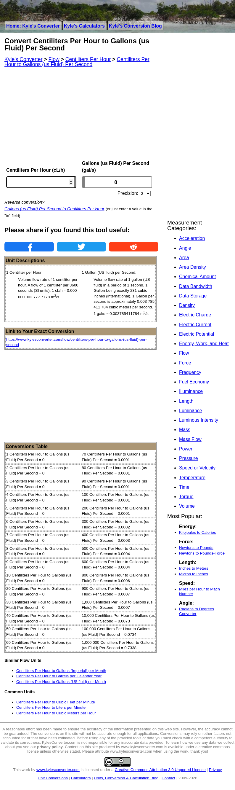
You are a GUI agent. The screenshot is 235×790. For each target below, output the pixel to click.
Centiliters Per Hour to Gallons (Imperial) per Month (61, 670)
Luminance (190, 410)
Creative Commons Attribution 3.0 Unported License (160, 769)
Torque (186, 496)
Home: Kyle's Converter (33, 25)
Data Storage (193, 295)
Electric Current (195, 324)
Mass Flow (190, 439)
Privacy (215, 769)
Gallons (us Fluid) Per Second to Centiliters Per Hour (54, 208)
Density (187, 305)
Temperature (192, 477)
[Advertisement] (81, 113)
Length (186, 401)
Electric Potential (196, 334)
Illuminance (191, 391)
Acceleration (192, 238)
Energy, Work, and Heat (203, 343)
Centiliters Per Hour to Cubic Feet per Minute (55, 702)
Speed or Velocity (197, 467)
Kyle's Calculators (84, 25)
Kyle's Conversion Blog (135, 25)
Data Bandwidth (195, 286)
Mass (184, 429)
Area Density (192, 267)
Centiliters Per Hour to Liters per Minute (51, 707)
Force (185, 362)
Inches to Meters (193, 568)
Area (184, 257)
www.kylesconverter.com (58, 769)
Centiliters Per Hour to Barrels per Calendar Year (59, 676)
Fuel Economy (194, 381)
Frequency (190, 372)
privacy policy (50, 747)
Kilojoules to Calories (197, 532)
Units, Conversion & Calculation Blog (126, 778)
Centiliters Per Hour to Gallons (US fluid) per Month (61, 681)
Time (184, 487)
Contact (168, 778)
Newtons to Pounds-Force (202, 553)
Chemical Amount (197, 276)
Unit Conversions (52, 778)
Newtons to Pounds (196, 547)
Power (185, 448)
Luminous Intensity (198, 420)
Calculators (81, 778)
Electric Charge (195, 314)
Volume (187, 506)
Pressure (188, 458)
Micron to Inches (193, 574)
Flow (184, 353)
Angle (185, 248)
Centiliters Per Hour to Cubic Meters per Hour (56, 713)
